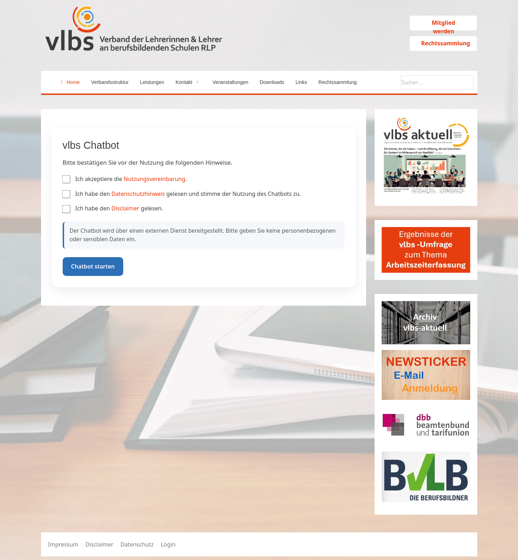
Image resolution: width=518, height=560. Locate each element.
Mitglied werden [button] (443, 24)
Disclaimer (126, 208)
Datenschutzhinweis (138, 194)
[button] (188, 82)
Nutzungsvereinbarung (154, 179)
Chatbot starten (93, 266)
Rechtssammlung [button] (445, 43)
